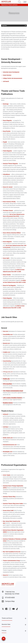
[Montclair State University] (6, 2)
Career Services (7, 75)
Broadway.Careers (8, 402)
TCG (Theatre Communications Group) (13, 390)
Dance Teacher (7, 274)
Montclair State (6, 624)
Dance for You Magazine (9, 285)
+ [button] (25, 618)
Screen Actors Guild (8, 510)
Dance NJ (5, 575)
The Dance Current (8, 210)
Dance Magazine (7, 120)
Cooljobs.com (6, 352)
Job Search (6, 81)
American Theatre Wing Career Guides (13, 503)
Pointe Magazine (7, 151)
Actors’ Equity (6, 475)
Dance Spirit (6, 258)
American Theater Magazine (10, 163)
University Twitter (3, 609)
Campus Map (8, 601)
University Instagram (10, 609)
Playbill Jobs (6, 378)
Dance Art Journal (8, 187)
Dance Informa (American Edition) (12, 232)
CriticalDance (6, 174)
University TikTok (17, 609)
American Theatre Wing (9, 496)
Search (19, 1)
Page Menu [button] (4, 25)
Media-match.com (8, 437)
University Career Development (11, 72)
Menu (24, 1)
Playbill (5, 142)
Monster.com (6, 343)
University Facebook (6, 609)
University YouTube (13, 609)
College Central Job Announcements (12, 78)
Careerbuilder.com (8, 334)
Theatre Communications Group (11, 560)
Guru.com (5, 331)
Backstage (6, 104)
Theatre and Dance (7, 618)
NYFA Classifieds (7, 383)
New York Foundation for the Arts (11, 551)
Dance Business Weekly (9, 201)
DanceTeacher (6, 131)
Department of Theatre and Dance (9, 4)
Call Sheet (5, 427)
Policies (4, 630)
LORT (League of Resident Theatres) (12, 397)
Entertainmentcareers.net (9, 444)
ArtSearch (5, 414)
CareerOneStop (7, 361)
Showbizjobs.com (7, 451)
